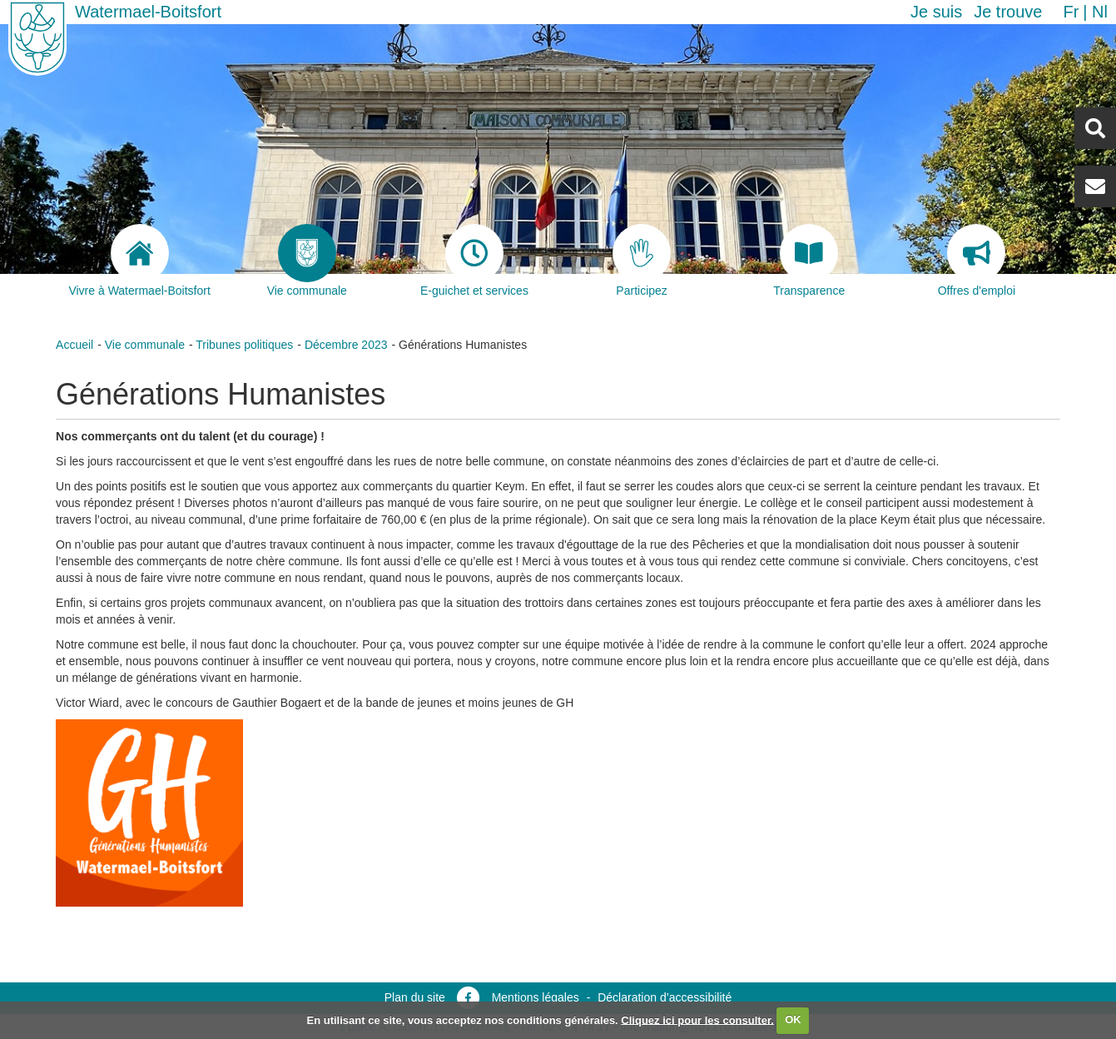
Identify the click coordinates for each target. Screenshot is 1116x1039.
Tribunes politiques (244, 344)
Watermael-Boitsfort (148, 11)
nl (1100, 11)
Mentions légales (535, 997)
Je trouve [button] (1008, 11)
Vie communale (145, 344)
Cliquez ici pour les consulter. (697, 1019)
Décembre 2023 (346, 344)
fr (1071, 11)
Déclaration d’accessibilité (665, 997)
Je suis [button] (936, 11)
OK (793, 1019)
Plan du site (414, 997)
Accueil (74, 344)
